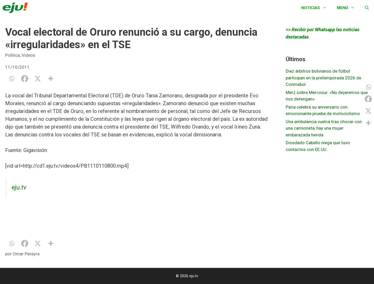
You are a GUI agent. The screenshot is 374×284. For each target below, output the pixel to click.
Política (12, 55)
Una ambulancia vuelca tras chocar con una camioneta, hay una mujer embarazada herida (324, 128)
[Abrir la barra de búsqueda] (367, 8)
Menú (348, 8)
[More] (51, 78)
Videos (28, 55)
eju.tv (19, 187)
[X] (38, 78)
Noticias (316, 8)
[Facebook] (25, 78)
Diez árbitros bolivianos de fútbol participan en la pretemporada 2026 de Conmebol (323, 77)
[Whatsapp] (12, 78)
